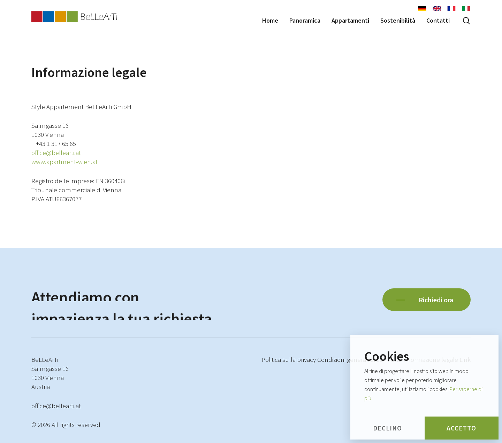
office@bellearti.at (56, 152)
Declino (387, 428)
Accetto (461, 428)
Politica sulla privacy (288, 359)
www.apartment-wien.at (64, 161)
